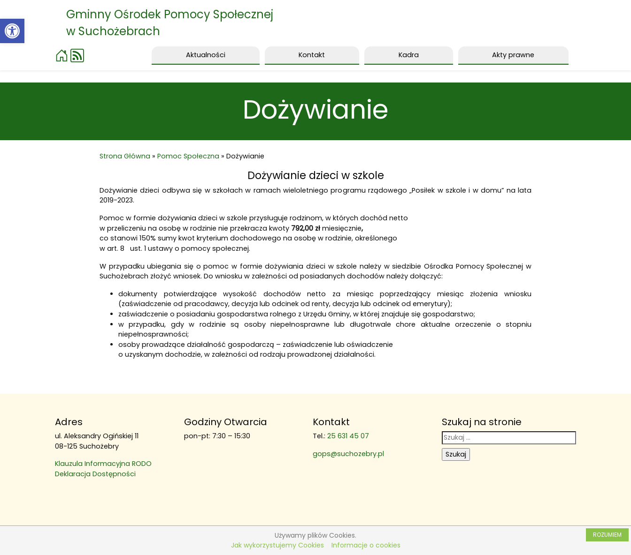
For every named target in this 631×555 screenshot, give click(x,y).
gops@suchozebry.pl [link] (348, 453)
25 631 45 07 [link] (348, 436)
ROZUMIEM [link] (607, 535)
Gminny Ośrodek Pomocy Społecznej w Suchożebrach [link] (169, 23)
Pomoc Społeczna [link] (188, 156)
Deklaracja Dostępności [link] (95, 474)
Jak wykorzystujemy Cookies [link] (277, 545)
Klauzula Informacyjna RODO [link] (103, 463)
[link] (12, 31)
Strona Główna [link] (125, 156)
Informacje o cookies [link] (365, 545)
